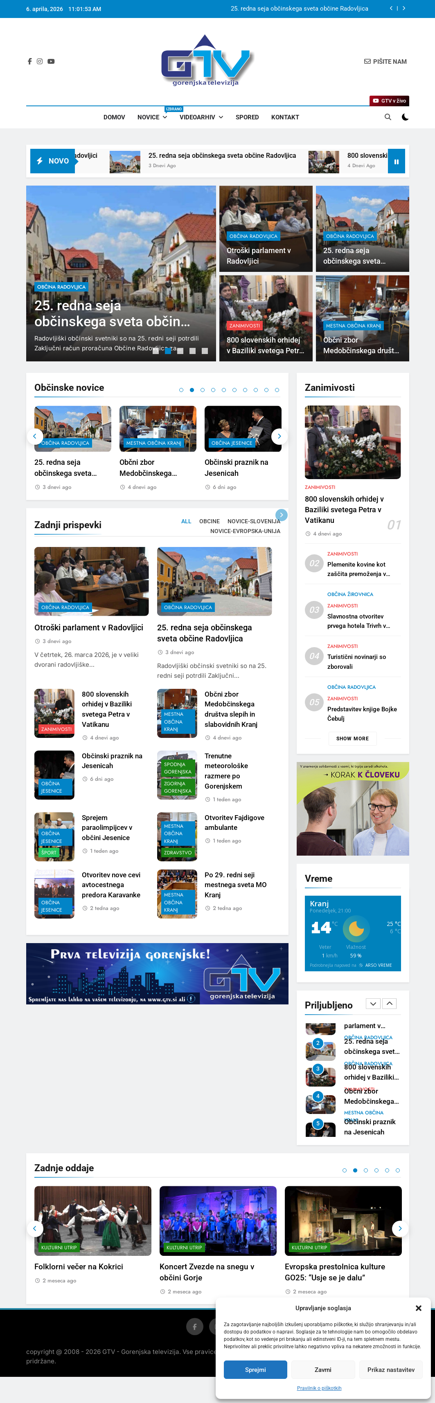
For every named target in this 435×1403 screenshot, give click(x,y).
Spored (247, 117)
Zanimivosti (320, 527)
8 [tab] (256, 390)
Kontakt (285, 117)
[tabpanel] (121, 273)
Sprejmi (255, 1370)
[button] (419, 1308)
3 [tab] (181, 352)
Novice (155, 113)
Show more (352, 739)
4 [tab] (193, 352)
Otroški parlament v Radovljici (327, 9)
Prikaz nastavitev (391, 1370)
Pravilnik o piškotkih (319, 1388)
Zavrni (323, 1370)
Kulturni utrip (59, 1259)
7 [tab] (245, 390)
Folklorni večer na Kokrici (204, 1278)
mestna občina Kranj (239, 443)
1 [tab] (157, 352)
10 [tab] (277, 390)
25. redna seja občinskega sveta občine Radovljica (279, 155)
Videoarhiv (197, 117)
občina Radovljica (61, 287)
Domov (114, 117)
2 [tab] (169, 352)
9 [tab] (266, 390)
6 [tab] (234, 390)
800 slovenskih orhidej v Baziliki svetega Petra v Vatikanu (344, 550)
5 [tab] (206, 352)
